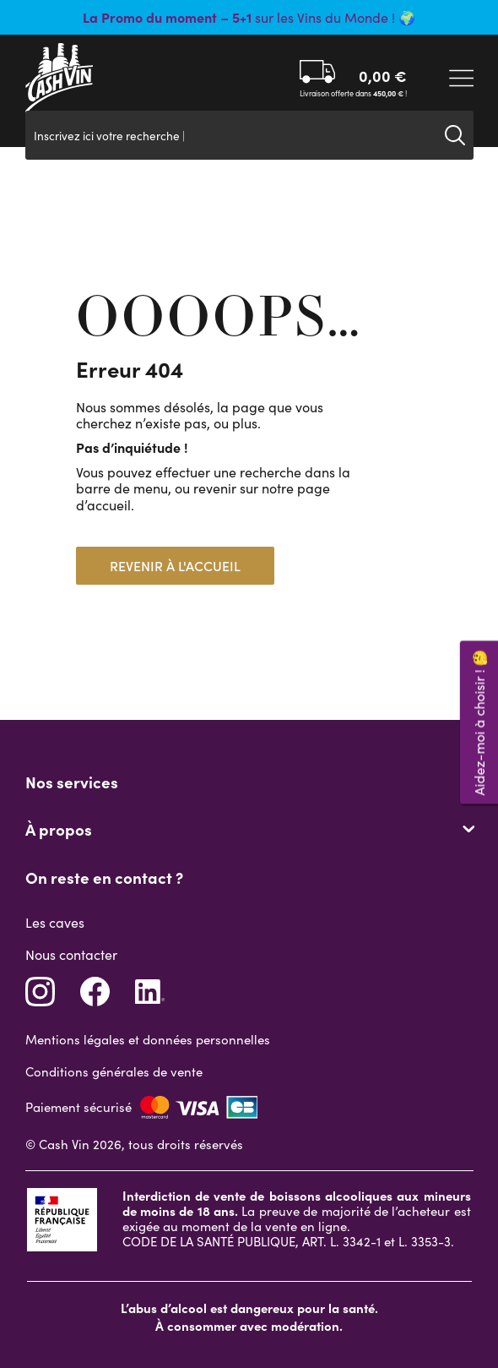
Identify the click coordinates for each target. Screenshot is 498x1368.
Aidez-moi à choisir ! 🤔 (479, 722)
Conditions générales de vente (114, 1071)
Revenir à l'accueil (175, 566)
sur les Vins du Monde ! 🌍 (249, 17)
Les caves (54, 922)
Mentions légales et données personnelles (147, 1039)
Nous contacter (71, 954)
